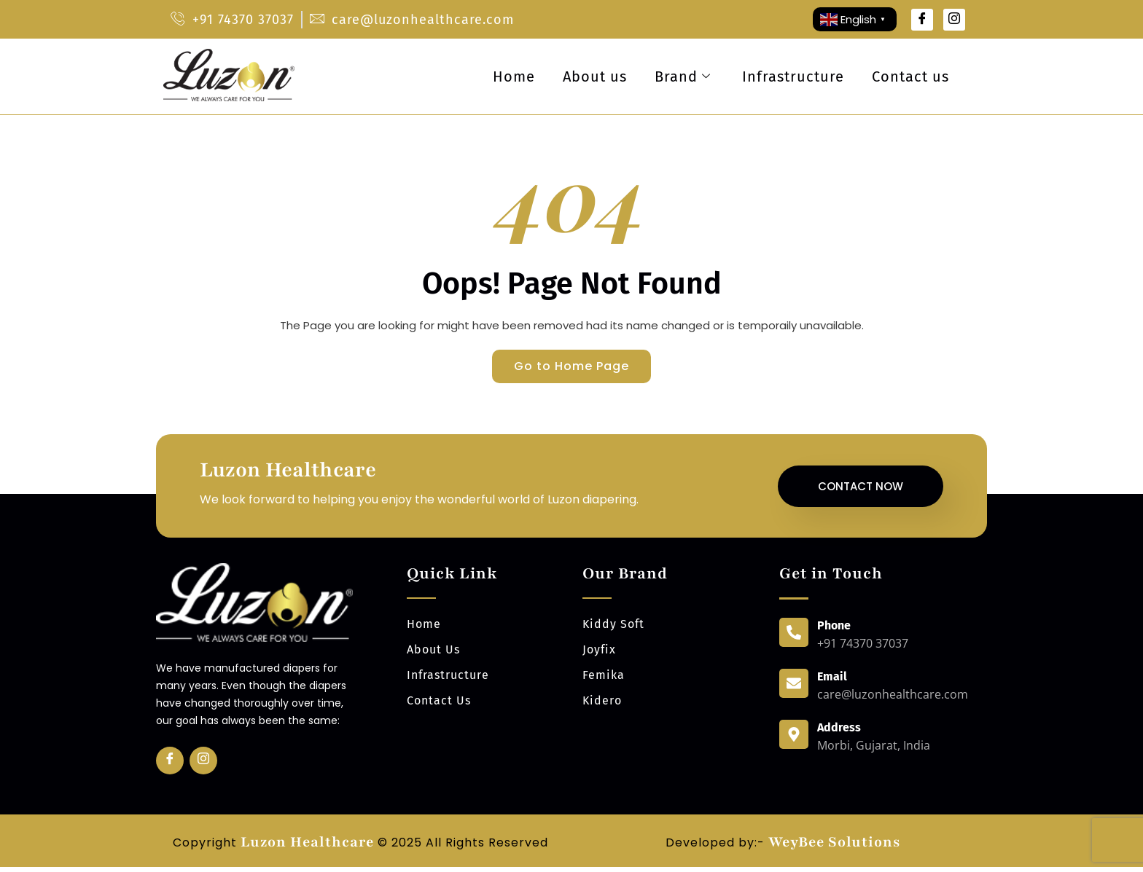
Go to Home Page (571, 367)
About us (589, 76)
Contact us (909, 76)
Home (506, 76)
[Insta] (203, 765)
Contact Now (860, 489)
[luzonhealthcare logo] (229, 100)
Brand (678, 76)
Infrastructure (791, 76)
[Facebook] (922, 20)
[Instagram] (954, 20)
